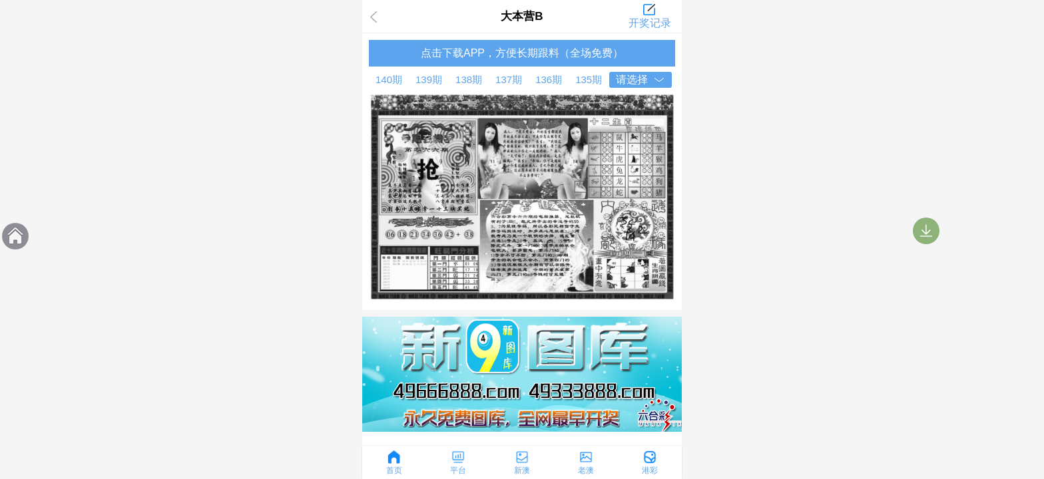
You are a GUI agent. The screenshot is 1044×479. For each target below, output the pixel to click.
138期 (468, 79)
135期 (588, 79)
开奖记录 (650, 23)
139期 (428, 79)
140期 (389, 79)
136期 (548, 79)
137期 (508, 79)
